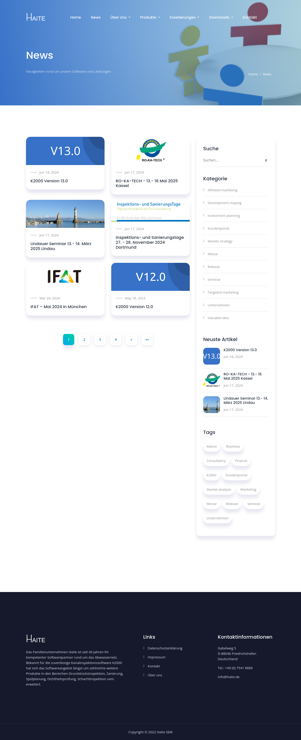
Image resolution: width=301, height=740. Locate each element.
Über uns (155, 675)
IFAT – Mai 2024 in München (59, 306)
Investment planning (224, 215)
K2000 (211, 475)
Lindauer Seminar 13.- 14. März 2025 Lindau (61, 246)
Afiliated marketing (222, 190)
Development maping (225, 202)
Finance (241, 460)
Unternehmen (219, 305)
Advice (212, 446)
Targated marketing (223, 292)
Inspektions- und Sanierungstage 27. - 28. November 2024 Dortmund (150, 242)
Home (75, 17)
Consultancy (216, 460)
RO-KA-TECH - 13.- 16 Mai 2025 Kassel (147, 183)
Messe (213, 254)
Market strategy (220, 241)
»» (147, 339)
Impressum (157, 657)
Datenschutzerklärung (165, 648)
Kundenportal (218, 228)
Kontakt (250, 17)
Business (233, 446)
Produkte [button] (148, 17)
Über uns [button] (118, 17)
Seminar (214, 279)
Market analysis (219, 489)
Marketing (248, 489)
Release (214, 266)
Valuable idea (218, 318)
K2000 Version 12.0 (134, 306)
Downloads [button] (219, 17)
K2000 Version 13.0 (49, 181)
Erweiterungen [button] (183, 17)
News (95, 17)
